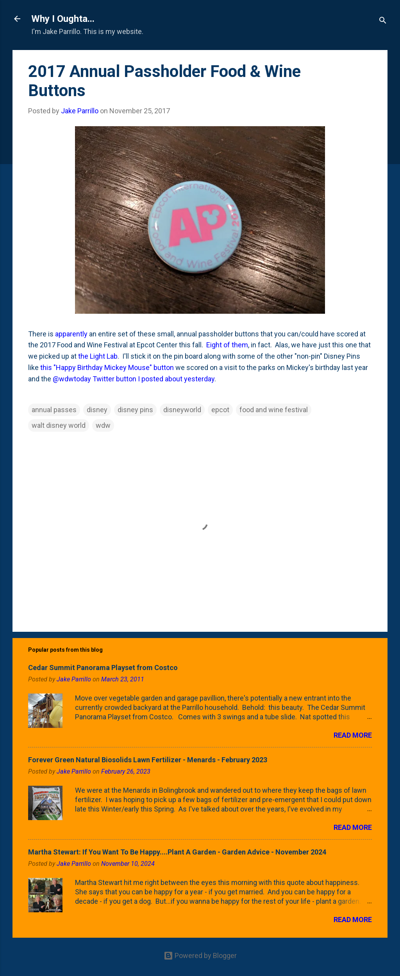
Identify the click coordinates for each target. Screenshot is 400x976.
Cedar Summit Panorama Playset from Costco (103, 667)
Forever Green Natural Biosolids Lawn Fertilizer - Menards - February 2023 (147, 760)
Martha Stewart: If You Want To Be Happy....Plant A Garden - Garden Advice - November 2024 (177, 852)
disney (97, 410)
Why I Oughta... (63, 18)
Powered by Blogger (200, 955)
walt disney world (59, 425)
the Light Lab (98, 356)
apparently (71, 334)
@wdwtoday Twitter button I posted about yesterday (133, 379)
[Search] (383, 21)
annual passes (54, 410)
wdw (103, 425)
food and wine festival (273, 410)
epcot (220, 410)
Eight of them (227, 345)
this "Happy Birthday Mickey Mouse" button (107, 367)
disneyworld (182, 410)
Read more (353, 735)
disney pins (135, 410)
